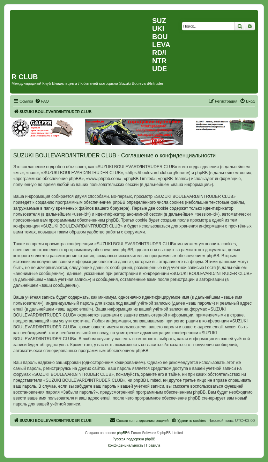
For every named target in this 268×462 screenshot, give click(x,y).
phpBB (122, 433)
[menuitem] (42, 101)
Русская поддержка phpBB (133, 439)
